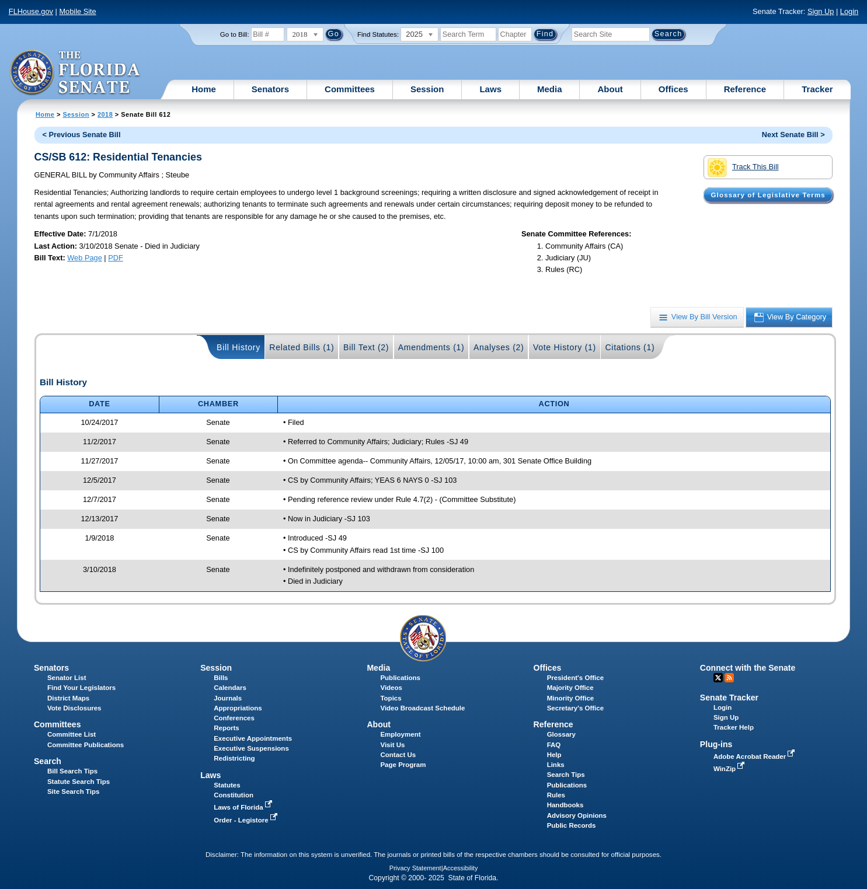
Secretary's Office (575, 708)
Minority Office (570, 698)
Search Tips (566, 774)
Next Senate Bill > (793, 134)
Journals (228, 698)
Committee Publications (85, 744)
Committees (350, 89)
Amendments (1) (431, 347)
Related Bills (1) (301, 347)
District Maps (68, 698)
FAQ (554, 744)
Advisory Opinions (577, 815)
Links (556, 764)
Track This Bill (743, 167)
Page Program (403, 764)
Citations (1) (629, 347)
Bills (221, 677)
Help (554, 754)
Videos (391, 687)
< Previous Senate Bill (81, 134)
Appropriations (238, 708)
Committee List (71, 734)
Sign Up (820, 11)
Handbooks (565, 804)
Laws (490, 89)
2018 (105, 114)
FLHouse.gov (31, 11)
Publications (400, 677)
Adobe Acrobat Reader (755, 756)
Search (47, 761)
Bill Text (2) (366, 347)
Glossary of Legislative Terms (768, 194)
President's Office (575, 677)
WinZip (730, 768)
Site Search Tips (73, 791)
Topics (390, 698)
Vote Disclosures (74, 708)
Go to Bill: (234, 34)
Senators (270, 89)
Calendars (230, 687)
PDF (115, 257)
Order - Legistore (247, 820)
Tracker (817, 89)
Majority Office (570, 687)
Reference (745, 89)
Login (849, 11)
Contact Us (398, 754)
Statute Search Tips (78, 781)
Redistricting (234, 758)
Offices (673, 89)
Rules (556, 795)
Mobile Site (77, 11)
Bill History (238, 347)
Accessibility (460, 867)
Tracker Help (733, 727)
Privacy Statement (415, 867)
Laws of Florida (244, 807)
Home (203, 89)
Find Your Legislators (81, 687)
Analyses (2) (498, 347)
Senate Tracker (729, 697)
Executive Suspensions (251, 748)
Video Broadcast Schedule (422, 708)
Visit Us (392, 744)
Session (427, 89)
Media (549, 89)
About (609, 89)
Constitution (233, 795)
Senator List (66, 677)
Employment (400, 734)
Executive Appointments (253, 738)
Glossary (561, 734)
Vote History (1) (564, 347)
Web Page (84, 257)
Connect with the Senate (747, 667)
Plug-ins (716, 744)
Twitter (718, 677)
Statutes (227, 785)
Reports (226, 727)
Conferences (234, 717)
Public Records (571, 825)
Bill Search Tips (72, 771)
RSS (729, 677)
